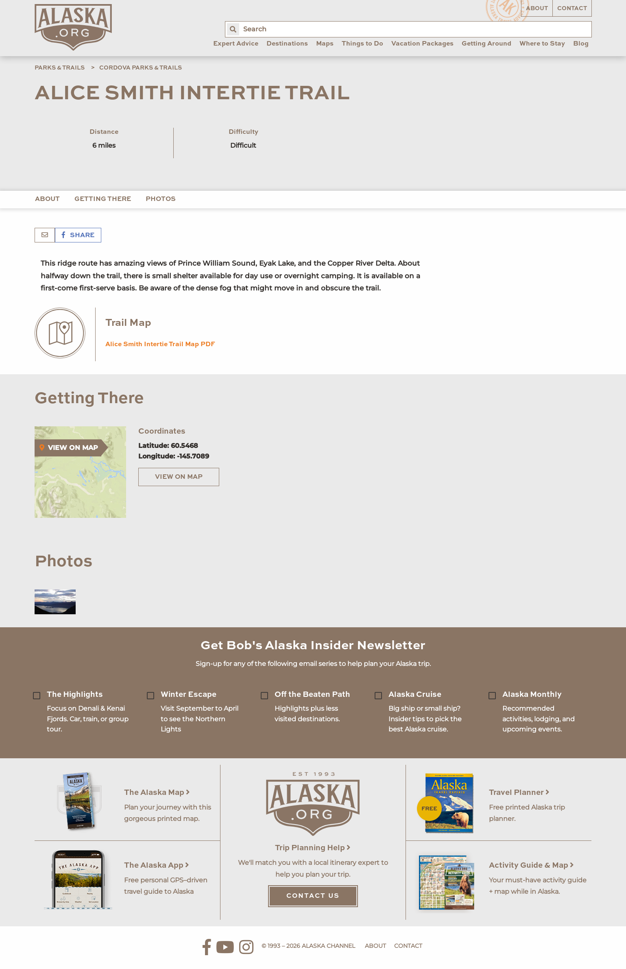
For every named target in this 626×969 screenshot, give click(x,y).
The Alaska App (156, 865)
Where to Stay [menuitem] (542, 44)
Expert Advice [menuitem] (235, 44)
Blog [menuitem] (581, 44)
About (537, 8)
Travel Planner (519, 793)
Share (78, 235)
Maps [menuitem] (325, 44)
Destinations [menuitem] (287, 44)
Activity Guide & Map (531, 865)
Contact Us (313, 896)
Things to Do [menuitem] (362, 44)
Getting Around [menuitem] (486, 44)
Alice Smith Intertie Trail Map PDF (160, 344)
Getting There (102, 199)
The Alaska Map (157, 793)
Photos (161, 199)
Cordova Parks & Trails (140, 68)
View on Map (179, 477)
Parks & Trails (60, 68)
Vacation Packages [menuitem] (422, 44)
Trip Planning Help (313, 848)
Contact (572, 8)
